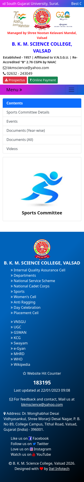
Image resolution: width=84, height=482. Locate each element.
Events (11, 121)
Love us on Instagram (31, 449)
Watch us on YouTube (31, 454)
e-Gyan (18, 348)
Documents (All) (19, 139)
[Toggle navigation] (71, 89)
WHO (16, 359)
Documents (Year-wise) (25, 130)
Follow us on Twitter (30, 443)
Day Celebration (26, 307)
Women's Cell (23, 296)
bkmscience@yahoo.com (42, 404)
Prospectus (15, 80)
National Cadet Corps (30, 286)
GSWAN (18, 332)
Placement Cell (25, 312)
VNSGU (18, 321)
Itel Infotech (59, 468)
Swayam (19, 343)
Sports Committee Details (28, 112)
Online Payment (43, 80)
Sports (18, 291)
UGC (16, 327)
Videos (12, 148)
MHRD (17, 353)
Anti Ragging (23, 302)
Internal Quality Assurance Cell (38, 270)
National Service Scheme (33, 280)
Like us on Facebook (30, 438)
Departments (23, 275)
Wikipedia (20, 364)
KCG (16, 337)
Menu (14, 90)
